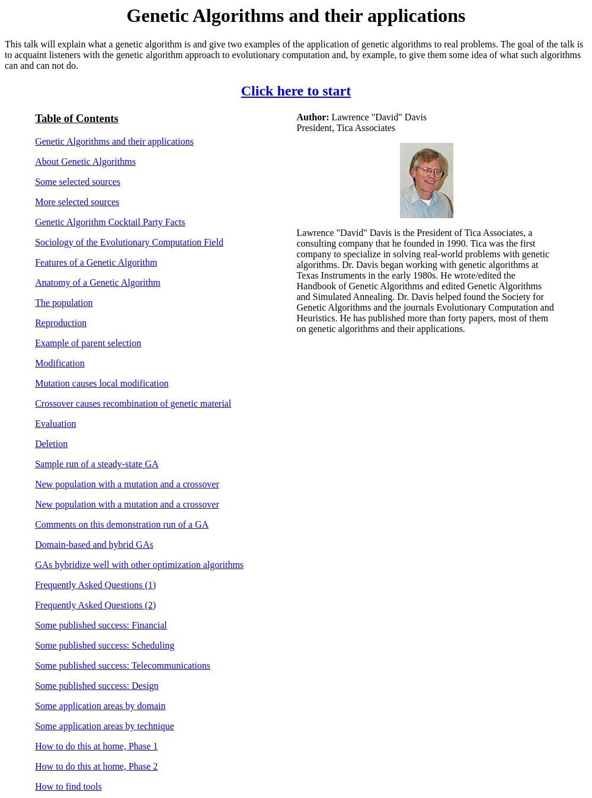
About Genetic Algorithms (85, 162)
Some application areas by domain (100, 706)
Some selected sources (77, 182)
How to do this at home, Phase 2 (96, 766)
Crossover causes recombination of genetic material (133, 403)
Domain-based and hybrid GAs (94, 545)
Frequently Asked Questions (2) (95, 605)
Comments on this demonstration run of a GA (122, 524)
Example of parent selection (88, 343)
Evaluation (55, 424)
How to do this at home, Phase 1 (96, 746)
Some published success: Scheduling (104, 645)
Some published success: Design (96, 686)
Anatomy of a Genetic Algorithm (98, 282)
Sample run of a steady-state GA (96, 464)
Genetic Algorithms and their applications (114, 141)
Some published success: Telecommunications (122, 665)
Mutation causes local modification (101, 383)
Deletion (51, 444)
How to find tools (68, 786)
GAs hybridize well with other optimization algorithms (139, 565)
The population (63, 303)
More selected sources (77, 202)
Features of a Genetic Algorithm (96, 262)
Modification (60, 363)
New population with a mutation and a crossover (127, 484)
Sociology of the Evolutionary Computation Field (129, 242)
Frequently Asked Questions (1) (95, 585)
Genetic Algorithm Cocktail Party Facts (110, 222)
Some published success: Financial (101, 625)
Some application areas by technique (104, 726)
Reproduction (61, 323)
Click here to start (296, 90)
